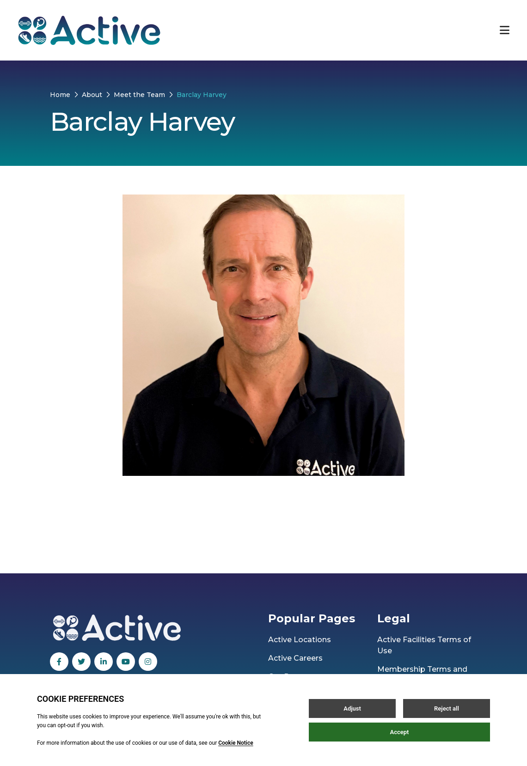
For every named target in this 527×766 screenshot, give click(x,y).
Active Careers (295, 658)
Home (60, 95)
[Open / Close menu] (504, 30)
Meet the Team (139, 95)
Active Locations (299, 639)
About (92, 95)
